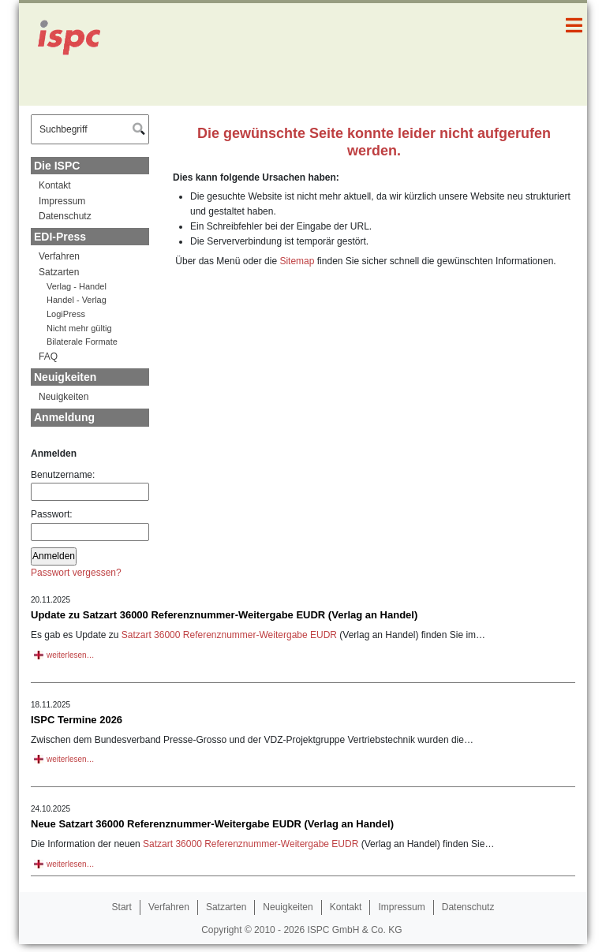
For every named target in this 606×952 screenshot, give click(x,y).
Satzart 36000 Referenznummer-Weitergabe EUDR (229, 634)
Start (122, 907)
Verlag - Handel (77, 286)
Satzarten (59, 272)
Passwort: (90, 524)
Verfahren (59, 256)
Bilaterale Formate (82, 341)
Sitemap (296, 261)
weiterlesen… (71, 655)
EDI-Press (60, 236)
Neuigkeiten (65, 377)
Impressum (62, 201)
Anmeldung (64, 417)
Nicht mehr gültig (79, 328)
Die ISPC (57, 165)
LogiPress (66, 314)
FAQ (48, 356)
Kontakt (55, 185)
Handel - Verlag (77, 299)
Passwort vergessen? (76, 572)
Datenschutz (65, 216)
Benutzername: (90, 485)
